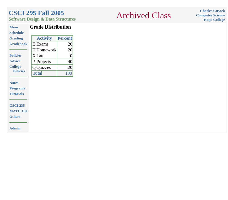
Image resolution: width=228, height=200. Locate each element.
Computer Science (210, 15)
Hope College (214, 20)
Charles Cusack (212, 11)
